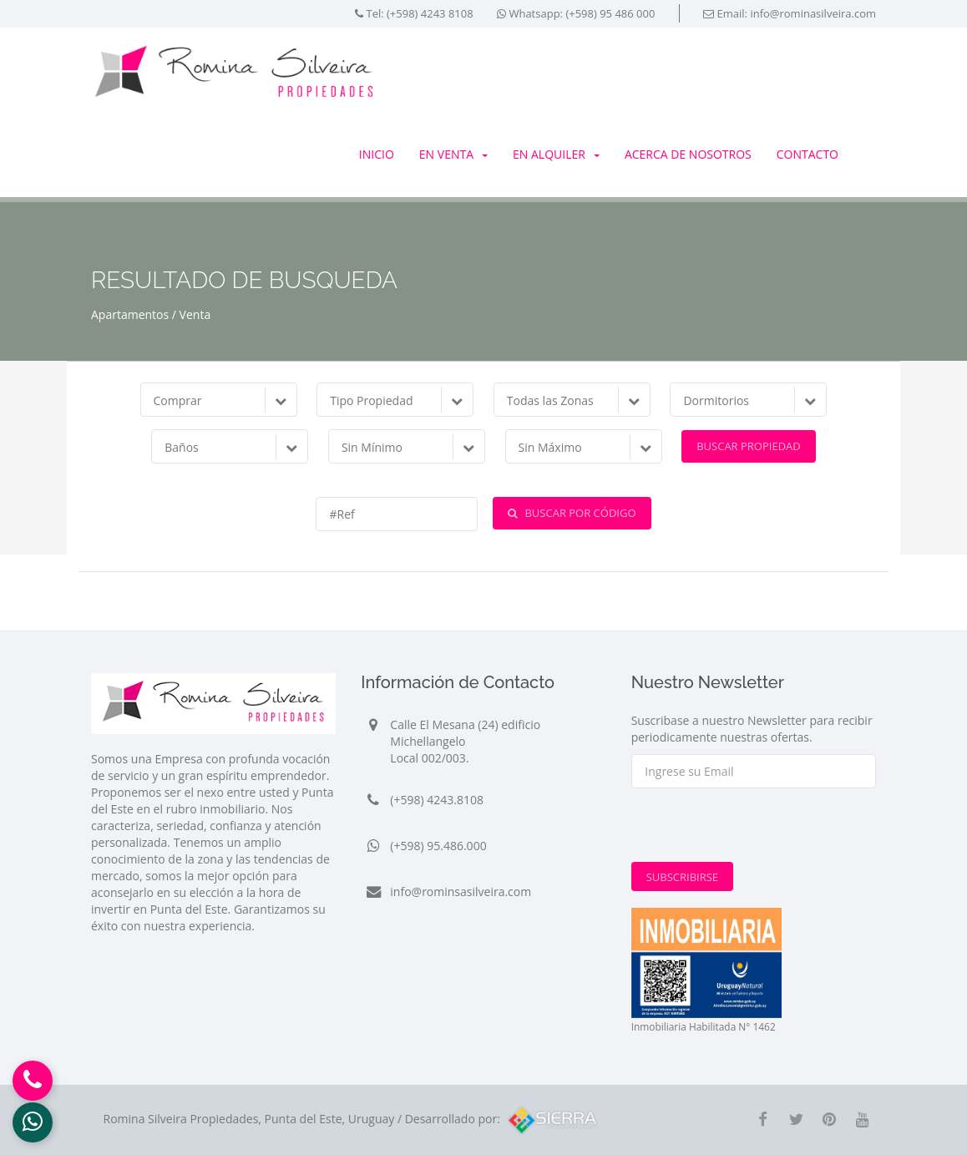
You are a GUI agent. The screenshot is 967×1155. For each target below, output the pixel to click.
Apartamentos (130, 314)
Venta (195, 314)
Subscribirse (682, 876)
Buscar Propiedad (748, 445)
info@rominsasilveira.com (460, 891)
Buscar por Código (571, 512)
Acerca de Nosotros (688, 154)
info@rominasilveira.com (813, 13)
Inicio (376, 154)
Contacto (807, 154)
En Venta (453, 154)
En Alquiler (556, 154)
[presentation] (758, 829)
